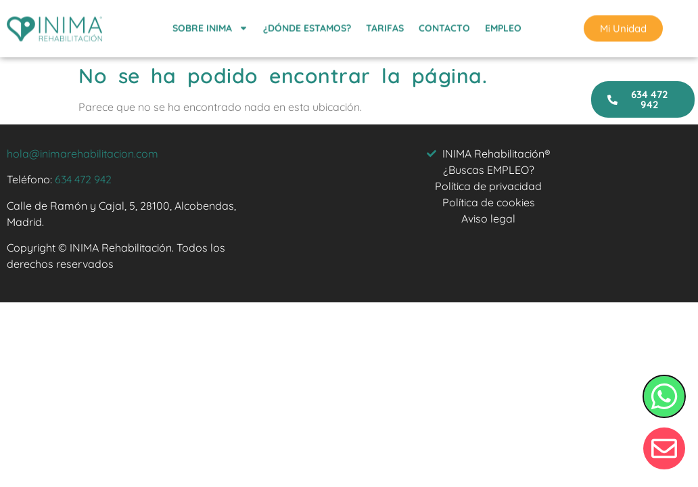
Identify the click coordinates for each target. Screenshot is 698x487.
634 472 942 (83, 179)
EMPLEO (503, 26)
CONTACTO (444, 26)
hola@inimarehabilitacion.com (82, 153)
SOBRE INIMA (210, 26)
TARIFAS (385, 26)
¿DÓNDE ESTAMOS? (307, 26)
